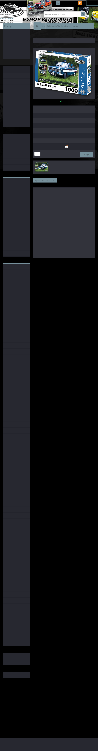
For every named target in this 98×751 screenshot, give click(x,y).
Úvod (36, 34)
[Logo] (19, 14)
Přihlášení (50, 2)
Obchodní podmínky (53, 26)
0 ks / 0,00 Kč (88, 1)
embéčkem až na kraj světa (14, 696)
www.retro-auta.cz (11, 690)
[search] (83, 14)
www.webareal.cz (28, 733)
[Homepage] (38, 26)
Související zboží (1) (67, 180)
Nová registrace (67, 2)
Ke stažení (39, 184)
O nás (43, 26)
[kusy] (37, 154)
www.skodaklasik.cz (11, 694)
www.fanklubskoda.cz (12, 692)
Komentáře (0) (86, 180)
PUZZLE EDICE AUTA (46, 34)
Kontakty (75, 26)
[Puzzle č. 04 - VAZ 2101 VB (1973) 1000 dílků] (64, 48)
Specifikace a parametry (44, 180)
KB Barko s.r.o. (73, 261)
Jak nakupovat (66, 26)
